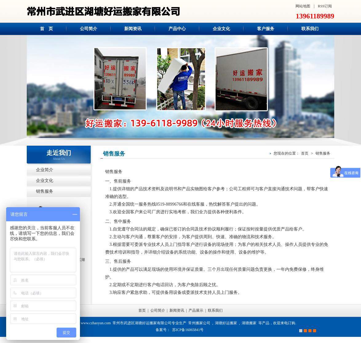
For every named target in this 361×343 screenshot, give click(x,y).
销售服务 (44, 191)
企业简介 (44, 170)
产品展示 (195, 310)
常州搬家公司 (199, 323)
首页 (304, 153)
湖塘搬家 (249, 323)
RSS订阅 (325, 6)
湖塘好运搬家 (226, 323)
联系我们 (215, 310)
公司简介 (157, 310)
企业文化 (44, 180)
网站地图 (303, 6)
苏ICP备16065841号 (188, 330)
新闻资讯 (176, 310)
